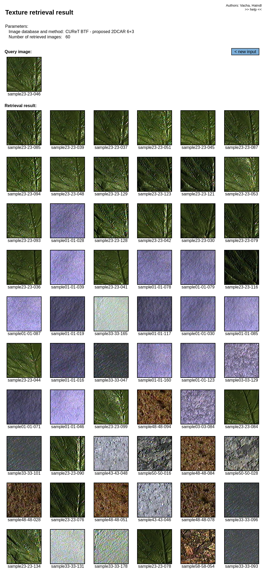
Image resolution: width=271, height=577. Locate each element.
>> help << (253, 9)
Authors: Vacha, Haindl (243, 5)
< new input (245, 51)
